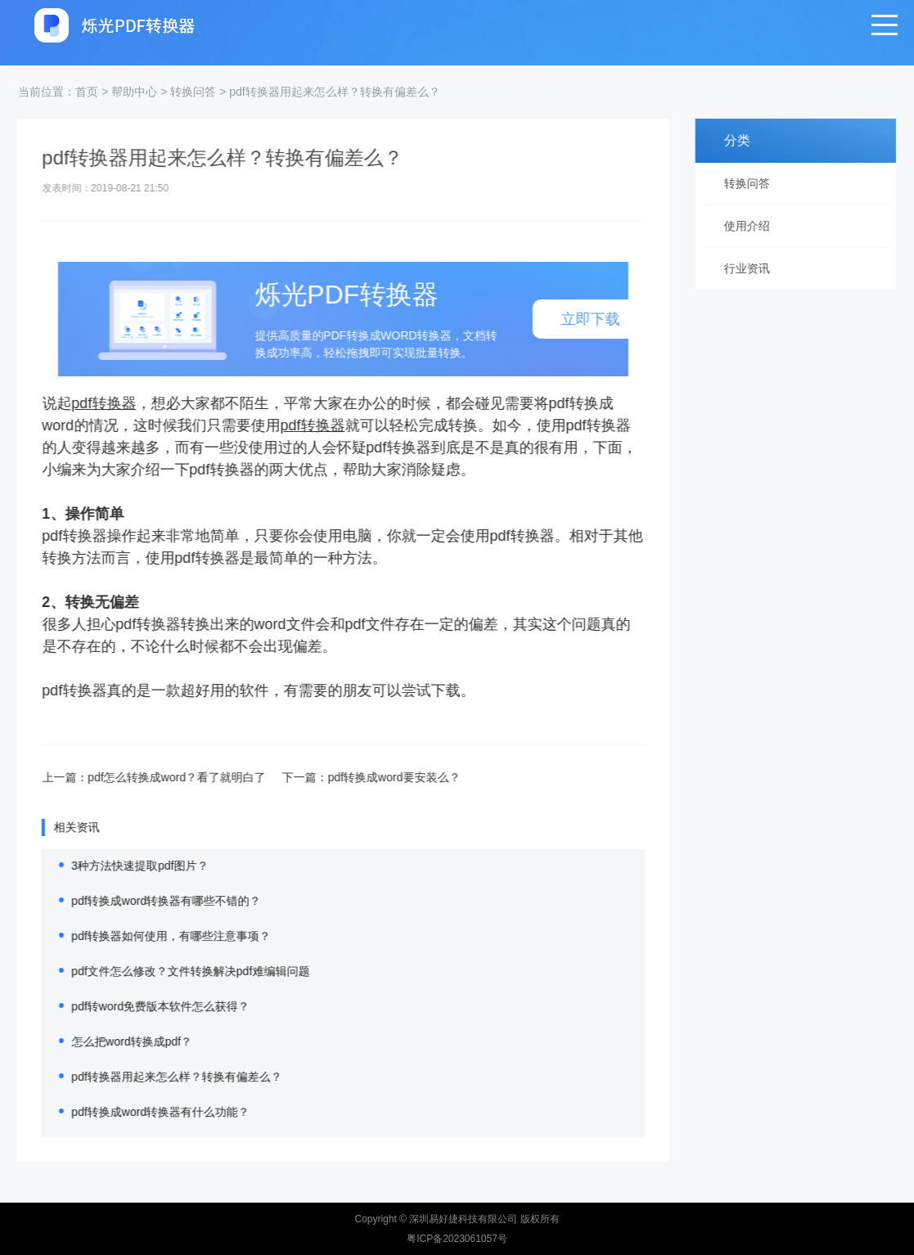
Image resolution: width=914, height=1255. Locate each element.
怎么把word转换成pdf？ (112, 1041)
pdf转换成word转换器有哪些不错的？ (147, 900)
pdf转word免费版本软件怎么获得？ (141, 1006)
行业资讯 (753, 268)
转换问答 (193, 91)
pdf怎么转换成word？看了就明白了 (158, 777)
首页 (86, 91)
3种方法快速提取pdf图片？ (120, 865)
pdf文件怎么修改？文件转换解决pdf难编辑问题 (171, 971)
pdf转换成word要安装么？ (375, 777)
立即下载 (571, 319)
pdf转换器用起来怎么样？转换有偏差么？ (334, 91)
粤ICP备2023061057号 (457, 1238)
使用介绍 (753, 225)
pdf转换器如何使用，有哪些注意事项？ (151, 935)
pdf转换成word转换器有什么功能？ (141, 1111)
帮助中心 (134, 91)
